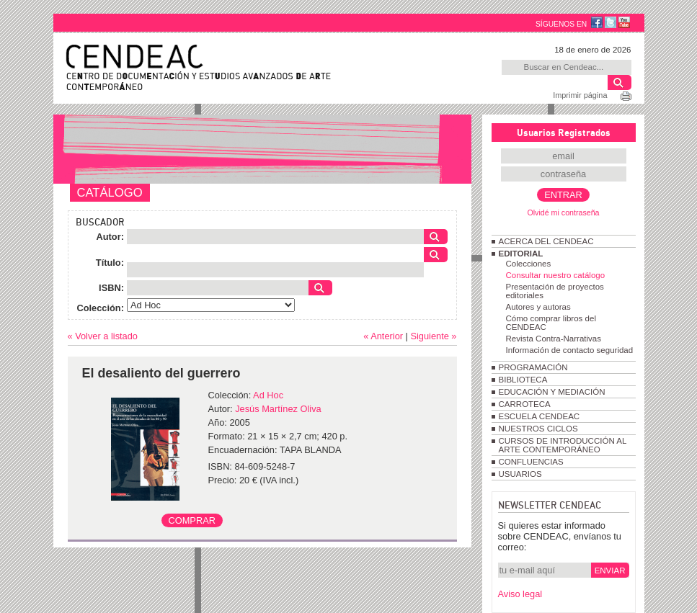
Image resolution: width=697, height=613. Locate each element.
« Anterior (383, 336)
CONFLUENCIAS (531, 461)
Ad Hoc (268, 395)
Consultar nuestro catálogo (555, 275)
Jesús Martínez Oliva (278, 408)
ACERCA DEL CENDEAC (546, 241)
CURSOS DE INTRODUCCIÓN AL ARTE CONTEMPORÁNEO (562, 445)
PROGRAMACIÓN (533, 367)
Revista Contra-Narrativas (553, 338)
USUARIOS (520, 474)
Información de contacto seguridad (570, 350)
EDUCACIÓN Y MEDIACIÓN (552, 392)
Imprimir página (580, 95)
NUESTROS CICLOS (538, 428)
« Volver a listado (103, 336)
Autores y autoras (538, 307)
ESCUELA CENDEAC (539, 416)
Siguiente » (433, 336)
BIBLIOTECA (523, 379)
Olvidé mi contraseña (563, 212)
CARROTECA (525, 404)
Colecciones (528, 263)
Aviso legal (520, 594)
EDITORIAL (521, 253)
